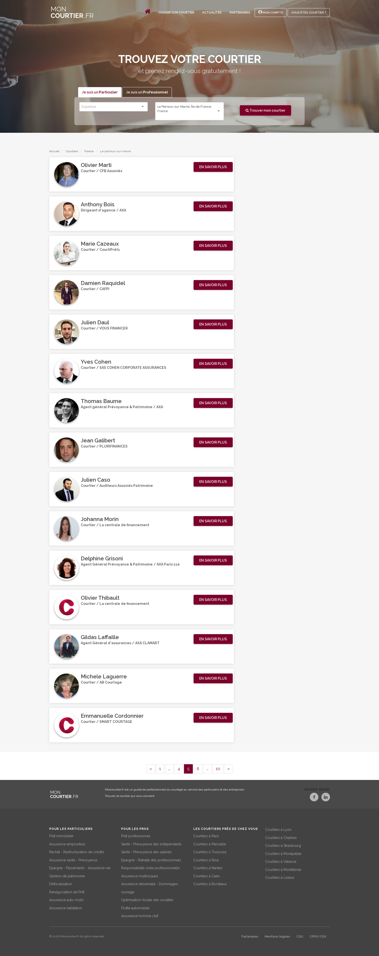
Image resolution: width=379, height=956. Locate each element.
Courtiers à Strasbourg (283, 845)
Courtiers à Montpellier (283, 853)
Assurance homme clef (139, 915)
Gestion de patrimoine (67, 875)
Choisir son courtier (176, 12)
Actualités (212, 12)
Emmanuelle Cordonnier (112, 716)
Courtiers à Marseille (209, 843)
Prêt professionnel (135, 835)
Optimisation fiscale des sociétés (147, 899)
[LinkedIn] (325, 798)
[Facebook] (309, 798)
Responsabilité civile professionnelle (150, 867)
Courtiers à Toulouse (209, 851)
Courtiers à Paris (206, 835)
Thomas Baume (101, 401)
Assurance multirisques (139, 875)
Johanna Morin (100, 519)
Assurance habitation (65, 907)
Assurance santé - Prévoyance (73, 859)
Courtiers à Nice (206, 859)
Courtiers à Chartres (281, 837)
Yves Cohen (96, 362)
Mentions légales (277, 936)
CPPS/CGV (318, 936)
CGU (300, 936)
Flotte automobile (135, 907)
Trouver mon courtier (265, 110)
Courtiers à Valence (280, 861)
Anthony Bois (98, 204)
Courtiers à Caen (206, 875)
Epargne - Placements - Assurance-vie (79, 867)
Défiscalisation (60, 883)
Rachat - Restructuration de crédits (76, 851)
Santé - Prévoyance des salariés (146, 851)
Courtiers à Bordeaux (210, 883)
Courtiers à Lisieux (279, 877)
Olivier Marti (96, 165)
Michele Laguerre (104, 676)
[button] (213, 167)
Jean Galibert (98, 440)
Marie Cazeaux (100, 244)
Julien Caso (95, 480)
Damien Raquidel (103, 283)
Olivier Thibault (100, 598)
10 (218, 768)
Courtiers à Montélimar (283, 869)
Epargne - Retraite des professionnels (151, 859)
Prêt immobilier (61, 835)
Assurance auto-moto (66, 899)
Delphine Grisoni (102, 558)
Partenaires (240, 12)
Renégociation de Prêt (66, 891)
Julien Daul (95, 322)
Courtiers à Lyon (278, 829)
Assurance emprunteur (67, 843)
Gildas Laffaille (100, 637)
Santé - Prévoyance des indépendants (151, 843)
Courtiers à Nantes (207, 867)
